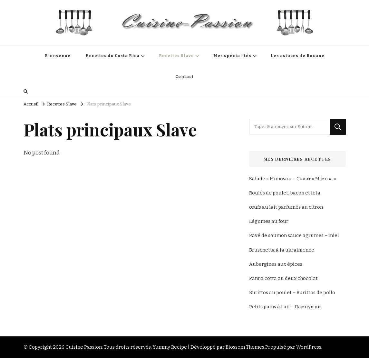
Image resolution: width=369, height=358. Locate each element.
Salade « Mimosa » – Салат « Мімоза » (292, 179)
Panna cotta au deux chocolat (283, 278)
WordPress (308, 347)
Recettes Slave (176, 56)
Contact (184, 77)
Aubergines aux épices (275, 264)
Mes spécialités (232, 56)
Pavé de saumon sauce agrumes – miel (294, 235)
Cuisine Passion (83, 347)
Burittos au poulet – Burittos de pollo (292, 292)
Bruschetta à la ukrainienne (281, 250)
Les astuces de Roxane (298, 56)
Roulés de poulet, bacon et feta (284, 193)
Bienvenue (58, 56)
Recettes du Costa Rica (113, 56)
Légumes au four (268, 221)
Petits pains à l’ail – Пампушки (285, 307)
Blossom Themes (245, 347)
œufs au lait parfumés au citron (286, 207)
